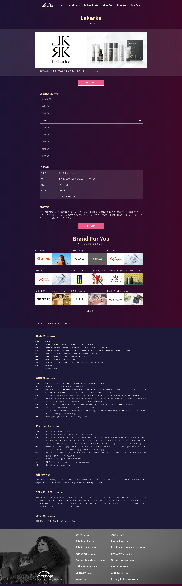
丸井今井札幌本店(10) (90, 385)
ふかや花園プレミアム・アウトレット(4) (102, 445)
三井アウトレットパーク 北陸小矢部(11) (68, 452)
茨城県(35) (49, 349)
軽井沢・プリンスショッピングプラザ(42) (117, 449)
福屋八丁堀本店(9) (78, 406)
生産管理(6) (46, 485)
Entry (61, 6)
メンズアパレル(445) (60, 499)
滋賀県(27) (49, 355)
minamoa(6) (130, 406)
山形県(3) (82, 346)
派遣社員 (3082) (40, 523)
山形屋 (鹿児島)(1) (114, 413)
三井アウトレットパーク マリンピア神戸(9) (85, 455)
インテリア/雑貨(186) (70, 505)
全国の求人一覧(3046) (52, 370)
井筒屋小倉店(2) (77, 413)
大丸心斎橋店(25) (77, 400)
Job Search (74, 6)
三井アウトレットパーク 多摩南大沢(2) (58, 439)
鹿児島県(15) (102, 364)
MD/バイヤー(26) (109, 481)
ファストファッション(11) (135, 499)
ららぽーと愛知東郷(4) (132, 397)
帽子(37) (47, 505)
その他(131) (79, 508)
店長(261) (71, 481)
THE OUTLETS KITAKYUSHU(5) (79, 464)
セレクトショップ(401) (76, 499)
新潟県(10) (49, 352)
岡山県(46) (65, 358)
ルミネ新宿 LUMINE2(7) (122, 391)
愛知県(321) (119, 352)
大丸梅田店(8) (129, 400)
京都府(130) (58, 355)
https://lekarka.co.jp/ (68, 196)
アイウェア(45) (57, 505)
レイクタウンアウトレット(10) (83, 442)
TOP (37, 325)
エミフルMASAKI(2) (75, 409)
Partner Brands (91, 6)
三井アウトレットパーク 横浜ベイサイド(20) (109, 439)
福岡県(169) (49, 364)
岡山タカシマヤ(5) (51, 406)
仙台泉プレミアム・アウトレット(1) (80, 436)
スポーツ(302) (94, 505)
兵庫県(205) (77, 355)
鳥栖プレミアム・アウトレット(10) (56, 464)
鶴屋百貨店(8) (126, 413)
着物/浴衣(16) (43, 508)
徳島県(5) (48, 361)
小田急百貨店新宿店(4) (63, 391)
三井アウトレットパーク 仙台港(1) (56, 436)
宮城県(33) (65, 346)
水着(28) (115, 505)
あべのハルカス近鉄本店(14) (59, 403)
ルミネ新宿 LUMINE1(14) (104, 391)
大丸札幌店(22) (77, 385)
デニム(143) (50, 502)
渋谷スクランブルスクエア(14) (106, 394)
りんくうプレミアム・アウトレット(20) (58, 455)
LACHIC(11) (102, 397)
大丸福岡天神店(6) (90, 413)
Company (121, 6)
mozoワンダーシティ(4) (115, 397)
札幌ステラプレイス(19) (53, 385)
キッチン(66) (83, 505)
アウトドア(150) (106, 505)
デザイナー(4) (86, 481)
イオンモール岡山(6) (117, 406)
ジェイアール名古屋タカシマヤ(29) (56, 397)
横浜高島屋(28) (62, 394)
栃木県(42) (57, 349)
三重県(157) (129, 352)
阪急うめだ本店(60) (117, 400)
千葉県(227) (85, 349)
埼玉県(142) (75, 349)
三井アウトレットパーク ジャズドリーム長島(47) (86, 449)
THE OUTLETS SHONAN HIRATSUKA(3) (129, 445)
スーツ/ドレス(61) (118, 499)
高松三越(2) (49, 409)
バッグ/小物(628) (136, 502)
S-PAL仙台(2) (70, 388)
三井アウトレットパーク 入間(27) (106, 442)
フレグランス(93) (83, 502)
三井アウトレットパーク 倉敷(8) (56, 461)
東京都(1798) (95, 349)
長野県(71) (91, 352)
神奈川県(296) (106, 349)
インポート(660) (106, 499)
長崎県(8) (67, 364)
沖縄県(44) (49, 367)
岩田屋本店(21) (65, 413)
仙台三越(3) (60, 388)
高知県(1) (74, 361)
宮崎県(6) (93, 364)
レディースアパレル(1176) (43, 499)
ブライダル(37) (55, 508)
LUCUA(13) (49, 400)
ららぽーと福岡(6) (55, 416)
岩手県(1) (57, 346)
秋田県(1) (73, 346)
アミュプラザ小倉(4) (52, 413)
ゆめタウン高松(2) (89, 409)
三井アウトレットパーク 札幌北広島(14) (58, 433)
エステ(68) (94, 502)
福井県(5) (75, 352)
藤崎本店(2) (79, 388)
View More (135, 6)
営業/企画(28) (136, 481)
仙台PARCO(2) (50, 388)
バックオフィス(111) (68, 485)
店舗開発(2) (56, 485)
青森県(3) (48, 346)
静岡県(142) (109, 352)
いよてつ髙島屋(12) (61, 409)
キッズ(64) (103, 502)
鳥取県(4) (48, 358)
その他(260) (101, 485)
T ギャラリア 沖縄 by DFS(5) (78, 419)
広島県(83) (74, 358)
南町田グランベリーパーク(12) (77, 445)
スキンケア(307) (70, 502)
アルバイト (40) (70, 523)
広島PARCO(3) (104, 406)
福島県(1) (90, 346)
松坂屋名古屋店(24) (76, 397)
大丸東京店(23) (90, 391)
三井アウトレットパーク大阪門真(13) (64, 458)
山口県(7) (82, 358)
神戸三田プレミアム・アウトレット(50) (113, 455)
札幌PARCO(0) (104, 385)
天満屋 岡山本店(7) (92, 406)
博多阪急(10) (102, 413)
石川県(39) (66, 352)
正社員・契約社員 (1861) (55, 523)
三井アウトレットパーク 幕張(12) (82, 439)
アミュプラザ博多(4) (69, 416)
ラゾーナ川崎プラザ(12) (76, 394)
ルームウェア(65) (126, 505)
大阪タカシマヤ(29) (91, 400)
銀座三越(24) (50, 391)
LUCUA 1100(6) (86, 403)
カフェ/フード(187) (68, 508)
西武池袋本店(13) (77, 391)
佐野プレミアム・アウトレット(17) (61, 442)
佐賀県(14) (58, 364)
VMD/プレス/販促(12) (123, 481)
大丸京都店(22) (104, 400)
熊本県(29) (75, 364)
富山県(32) (57, 352)
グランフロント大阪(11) (62, 400)
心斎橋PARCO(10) (98, 403)
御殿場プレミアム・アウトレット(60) (57, 449)
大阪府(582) (67, 355)
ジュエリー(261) (114, 502)
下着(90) (136, 505)
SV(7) (78, 481)
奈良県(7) (86, 355)
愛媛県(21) (65, 361)
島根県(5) (57, 358)
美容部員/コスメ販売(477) (58, 481)
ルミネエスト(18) (136, 391)
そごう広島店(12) (64, 406)
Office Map (107, 6)
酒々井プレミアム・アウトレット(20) (130, 442)
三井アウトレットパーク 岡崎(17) (93, 452)
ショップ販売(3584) (41, 481)
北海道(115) (49, 343)
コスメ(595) (59, 502)
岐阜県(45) (100, 352)
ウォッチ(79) (125, 502)
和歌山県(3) (95, 355)
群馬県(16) (66, 349)
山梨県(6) (83, 352)
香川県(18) (57, 361)
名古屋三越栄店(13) (90, 397)
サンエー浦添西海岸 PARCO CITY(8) (56, 419)
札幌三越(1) (66, 385)
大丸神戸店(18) (75, 403)
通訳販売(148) (91, 485)
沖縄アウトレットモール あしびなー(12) (58, 467)
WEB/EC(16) (80, 485)
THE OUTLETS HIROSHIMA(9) (77, 461)
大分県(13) (84, 364)
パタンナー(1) (97, 481)
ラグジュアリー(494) (92, 499)
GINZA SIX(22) (90, 394)
